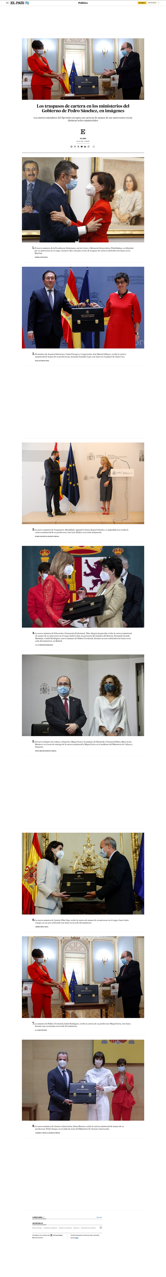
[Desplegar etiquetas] (100, 1227)
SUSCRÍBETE (142, 3)
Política (83, 2)
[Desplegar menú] (7, 3)
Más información (38, 1237)
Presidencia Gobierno (50, 1228)
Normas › (99, 1217)
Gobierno (76, 1228)
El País (83, 138)
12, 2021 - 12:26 (82, 141)
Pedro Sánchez (37, 1228)
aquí (76, 1238)
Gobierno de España (65, 1228)
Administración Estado (88, 1228)
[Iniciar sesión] (153, 2)
